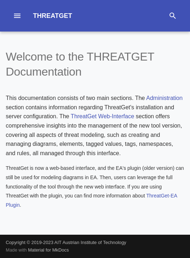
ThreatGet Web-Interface (102, 116)
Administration (164, 98)
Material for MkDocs (48, 250)
